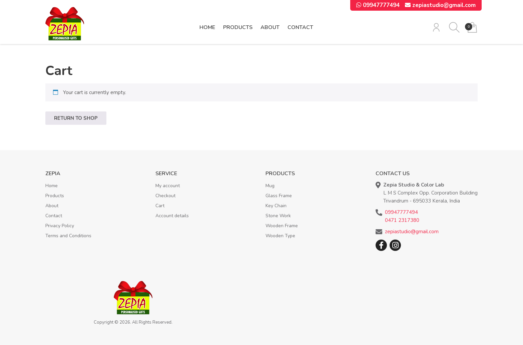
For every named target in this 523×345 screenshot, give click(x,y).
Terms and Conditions (68, 236)
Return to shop (76, 118)
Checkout (165, 196)
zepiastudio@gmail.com (440, 5)
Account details (172, 216)
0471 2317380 (402, 220)
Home (207, 27)
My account (167, 186)
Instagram (395, 245)
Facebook (381, 245)
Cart (159, 206)
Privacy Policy (59, 226)
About (270, 27)
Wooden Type (280, 236)
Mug (270, 186)
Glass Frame (279, 196)
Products (237, 27)
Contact (300, 27)
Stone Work (278, 216)
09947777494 (378, 5)
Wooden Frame (282, 226)
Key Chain (276, 206)
